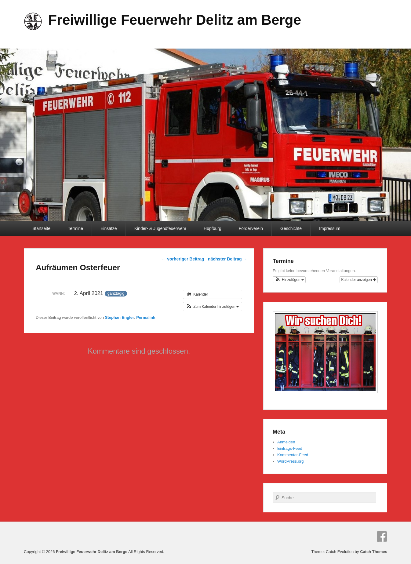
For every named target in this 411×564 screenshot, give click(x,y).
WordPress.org (290, 461)
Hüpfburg (212, 228)
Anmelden (286, 442)
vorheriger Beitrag (183, 259)
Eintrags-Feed (289, 448)
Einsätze (108, 228)
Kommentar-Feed (292, 455)
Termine (75, 228)
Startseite (41, 228)
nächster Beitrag (227, 259)
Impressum (329, 228)
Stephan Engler (119, 317)
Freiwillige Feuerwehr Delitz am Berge (174, 20)
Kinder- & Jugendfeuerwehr (160, 228)
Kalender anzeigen (358, 280)
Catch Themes (373, 551)
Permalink (145, 317)
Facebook (382, 536)
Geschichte (291, 228)
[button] (212, 306)
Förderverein (251, 228)
